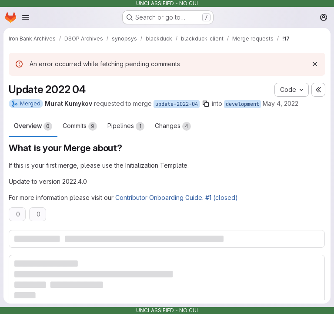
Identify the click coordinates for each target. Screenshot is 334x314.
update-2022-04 (176, 104)
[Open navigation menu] (26, 17)
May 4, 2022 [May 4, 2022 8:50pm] (280, 103)
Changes (173, 126)
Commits (80, 126)
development (242, 104)
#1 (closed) (221, 197)
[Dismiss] (315, 64)
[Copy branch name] (205, 103)
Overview (33, 126)
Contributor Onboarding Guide (158, 197)
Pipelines (125, 126)
